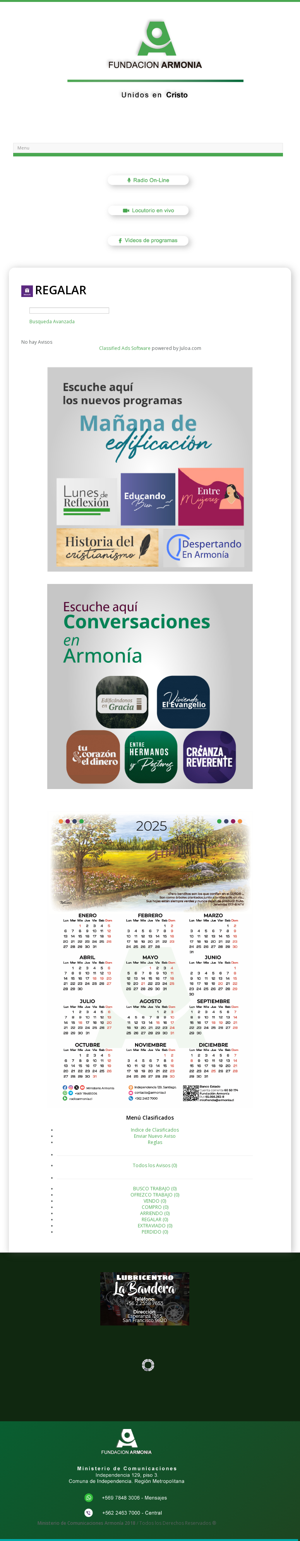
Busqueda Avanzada (52, 321)
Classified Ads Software (125, 348)
